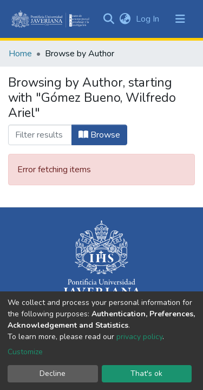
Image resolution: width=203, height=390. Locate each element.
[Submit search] (108, 19)
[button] (125, 18)
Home (20, 54)
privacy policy (139, 337)
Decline (53, 373)
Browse (99, 135)
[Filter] (40, 135)
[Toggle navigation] (180, 19)
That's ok (146, 373)
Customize (25, 352)
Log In (148, 19)
